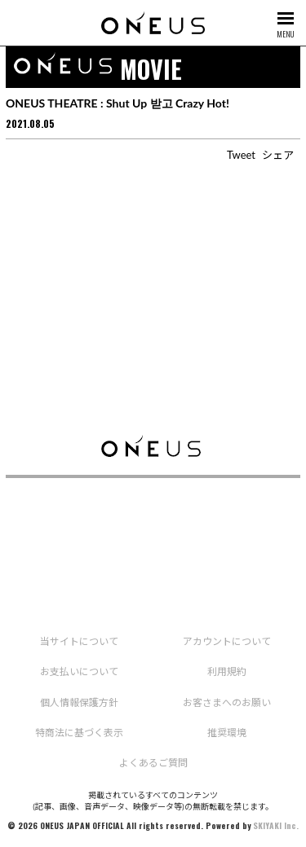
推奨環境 (226, 732)
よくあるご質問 (153, 763)
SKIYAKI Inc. (276, 825)
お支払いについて (79, 671)
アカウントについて (227, 641)
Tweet (241, 154)
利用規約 (226, 671)
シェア (278, 154)
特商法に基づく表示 (79, 732)
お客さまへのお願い (227, 702)
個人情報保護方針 (79, 702)
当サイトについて (79, 641)
